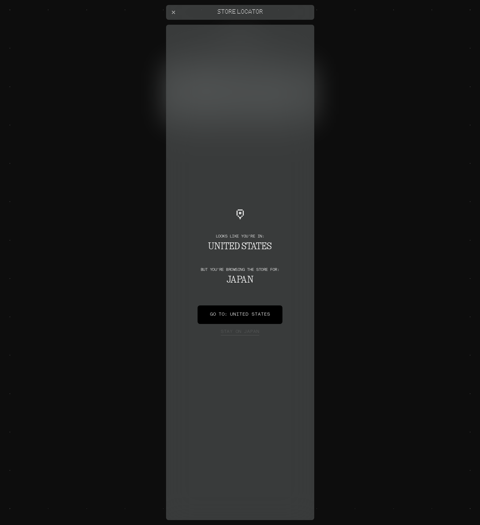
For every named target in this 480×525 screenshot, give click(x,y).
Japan (240, 332)
